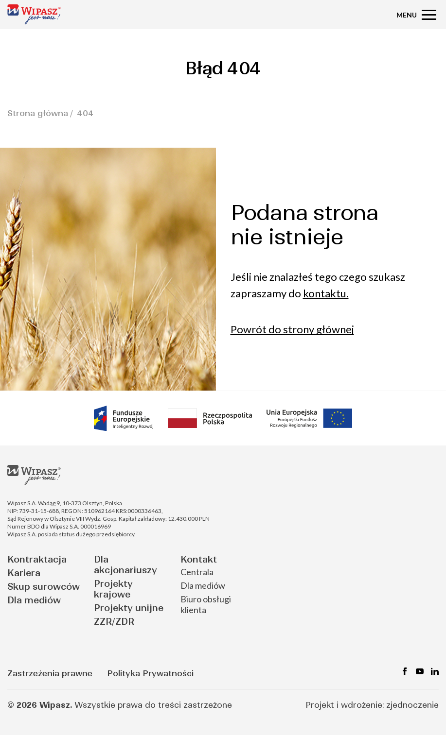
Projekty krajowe (113, 589)
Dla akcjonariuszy (125, 565)
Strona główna (37, 113)
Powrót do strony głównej (292, 329)
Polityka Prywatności (150, 673)
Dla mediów (34, 600)
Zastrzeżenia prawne (49, 673)
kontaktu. (326, 293)
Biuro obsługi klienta (205, 604)
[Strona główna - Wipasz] (34, 14)
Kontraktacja (37, 559)
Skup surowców (43, 586)
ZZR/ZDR (114, 621)
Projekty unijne (128, 608)
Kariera (23, 573)
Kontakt (198, 559)
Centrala (197, 571)
